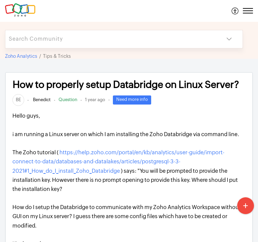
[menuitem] (235, 10)
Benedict (41, 99)
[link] (18, 99)
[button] (235, 10)
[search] (110, 39)
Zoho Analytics (21, 56)
